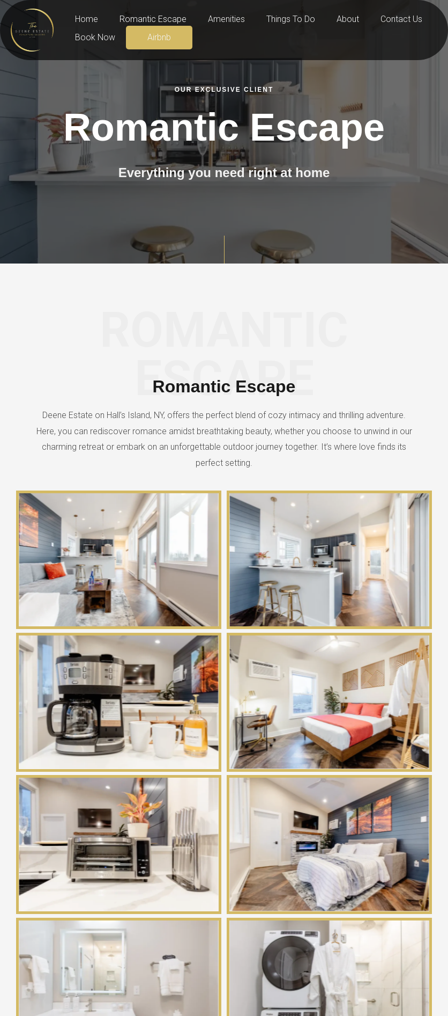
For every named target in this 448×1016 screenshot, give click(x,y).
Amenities (215, 19)
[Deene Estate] (32, 29)
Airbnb (153, 37)
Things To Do (275, 19)
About (328, 19)
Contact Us (378, 19)
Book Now (93, 37)
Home (84, 19)
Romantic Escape (146, 19)
